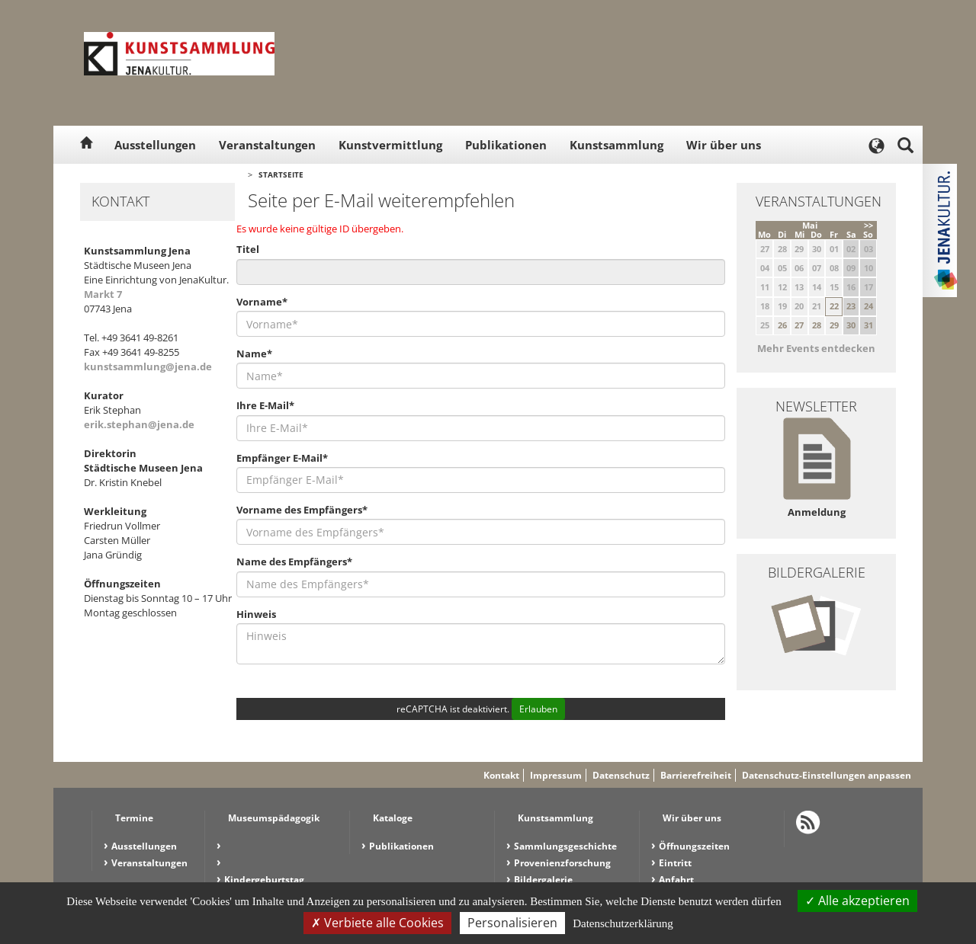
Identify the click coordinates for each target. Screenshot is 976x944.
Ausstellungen (155, 144)
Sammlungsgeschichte (565, 846)
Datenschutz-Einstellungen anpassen (826, 775)
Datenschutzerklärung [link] (623, 923)
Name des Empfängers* (294, 561)
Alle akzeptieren (857, 900)
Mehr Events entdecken (816, 348)
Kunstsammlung (616, 144)
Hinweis (256, 614)
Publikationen (506, 144)
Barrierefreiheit (695, 775)
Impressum (556, 775)
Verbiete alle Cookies (377, 922)
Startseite (280, 174)
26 (782, 325)
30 (851, 325)
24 (868, 306)
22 (834, 306)
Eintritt (675, 862)
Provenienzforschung (562, 862)
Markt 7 (103, 294)
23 (851, 306)
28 (816, 325)
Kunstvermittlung (390, 144)
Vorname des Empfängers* (302, 509)
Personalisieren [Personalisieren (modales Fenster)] (512, 922)
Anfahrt (676, 879)
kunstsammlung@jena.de (148, 366)
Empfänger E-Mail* (282, 458)
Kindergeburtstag (264, 879)
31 (868, 325)
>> (868, 225)
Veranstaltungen (267, 144)
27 (799, 325)
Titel (247, 249)
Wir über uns (723, 144)
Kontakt (501, 775)
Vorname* (261, 301)
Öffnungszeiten (694, 846)
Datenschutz (621, 775)
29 (834, 325)
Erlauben (538, 708)
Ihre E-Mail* (265, 405)
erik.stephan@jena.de (139, 424)
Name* (254, 353)
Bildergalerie (543, 879)
